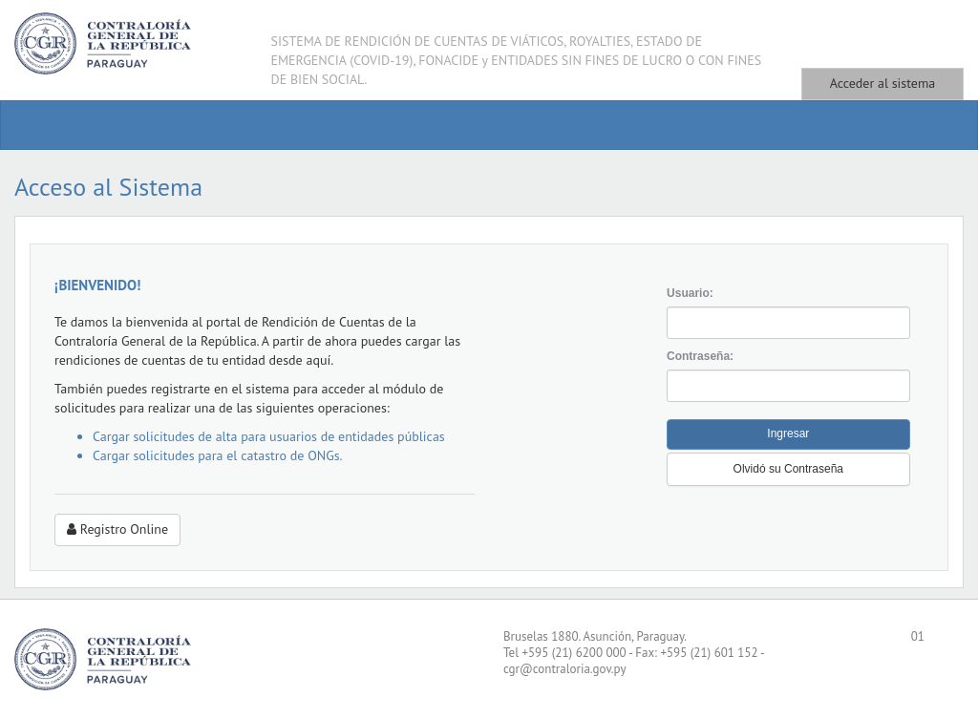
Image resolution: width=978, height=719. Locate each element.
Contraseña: (700, 356)
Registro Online (117, 529)
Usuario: (690, 293)
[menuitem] (39, 125)
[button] (788, 469)
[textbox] (788, 323)
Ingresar (788, 433)
